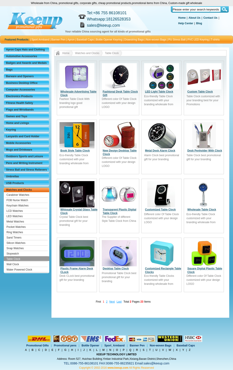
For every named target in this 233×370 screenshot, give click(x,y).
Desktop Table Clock (116, 268)
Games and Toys (16, 116)
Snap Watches (15, 248)
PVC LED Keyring (198, 39)
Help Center (185, 23)
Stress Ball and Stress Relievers (26, 169)
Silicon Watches (15, 243)
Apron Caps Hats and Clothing (25, 49)
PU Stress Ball (176, 39)
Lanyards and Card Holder (22, 136)
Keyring (11, 129)
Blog (199, 23)
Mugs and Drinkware (19, 149)
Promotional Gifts (37, 345)
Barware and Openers (20, 76)
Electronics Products (19, 96)
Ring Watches (14, 232)
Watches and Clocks (19, 189)
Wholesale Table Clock (201, 209)
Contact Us (210, 17)
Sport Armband (40, 39)
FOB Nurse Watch (17, 200)
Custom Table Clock (200, 91)
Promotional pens (65, 345)
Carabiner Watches (17, 194)
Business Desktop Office (21, 83)
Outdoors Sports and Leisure (24, 156)
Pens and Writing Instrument (24, 163)
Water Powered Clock (19, 269)
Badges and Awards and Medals (26, 63)
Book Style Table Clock (75, 150)
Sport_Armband (114, 345)
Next (112, 301)
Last (119, 301)
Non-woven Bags (156, 39)
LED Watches (14, 216)
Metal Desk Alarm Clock (160, 150)
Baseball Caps (85, 39)
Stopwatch (12, 253)
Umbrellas (12, 176)
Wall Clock (12, 264)
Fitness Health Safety (19, 103)
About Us (194, 17)
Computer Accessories (20, 89)
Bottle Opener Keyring (109, 39)
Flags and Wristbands (20, 109)
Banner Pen (58, 39)
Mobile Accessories (18, 143)
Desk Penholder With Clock (204, 150)
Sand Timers (13, 237)
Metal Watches (15, 221)
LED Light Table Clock (159, 91)
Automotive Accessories (21, 56)
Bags (9, 69)
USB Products (15, 183)
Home (182, 17)
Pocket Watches (16, 226)
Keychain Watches (17, 205)
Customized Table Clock (160, 209)
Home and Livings (17, 123)
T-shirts (215, 39)
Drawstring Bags (134, 39)
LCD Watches (14, 210)
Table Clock (13, 259)
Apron (71, 39)
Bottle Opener (90, 345)
